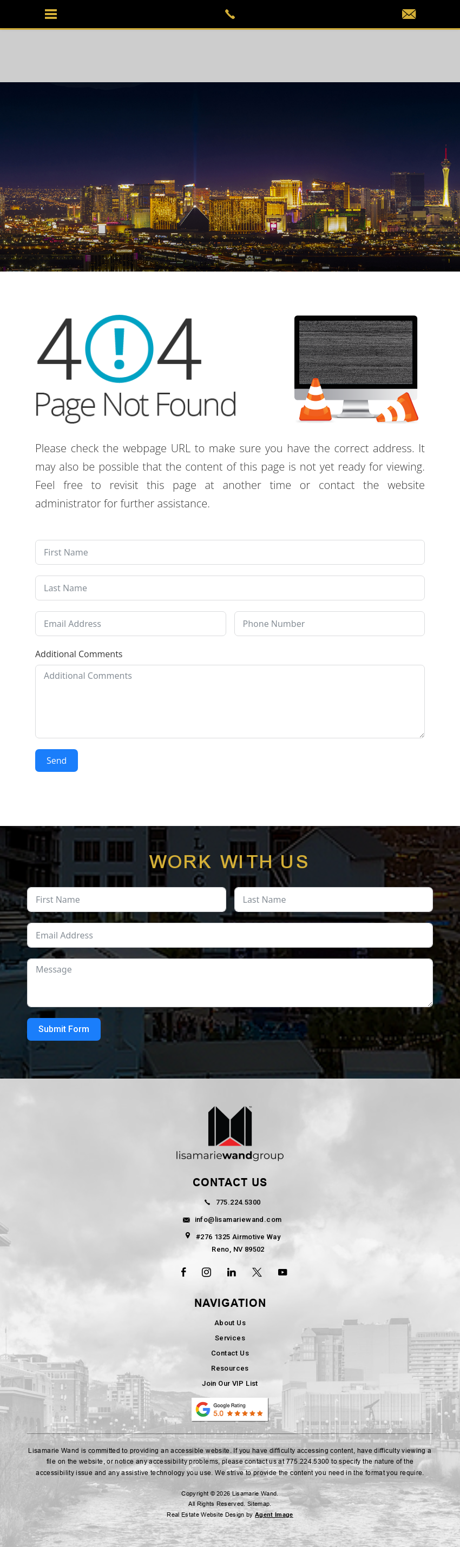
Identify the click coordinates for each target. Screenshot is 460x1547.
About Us (230, 1323)
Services (230, 1338)
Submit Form (63, 1029)
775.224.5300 (230, 1202)
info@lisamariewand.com (230, 1219)
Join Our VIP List (230, 1383)
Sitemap (258, 1504)
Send (57, 760)
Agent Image (274, 1514)
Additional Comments (78, 654)
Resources (230, 1368)
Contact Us (230, 1353)
